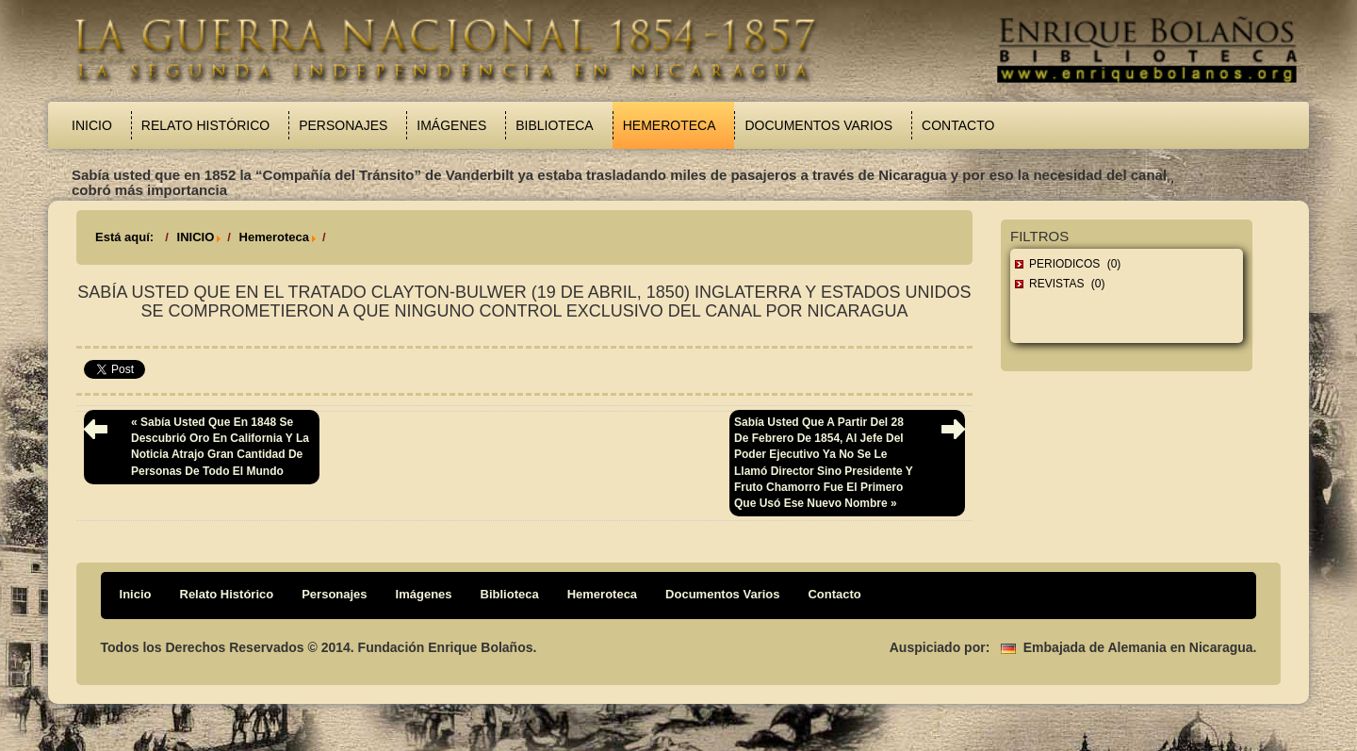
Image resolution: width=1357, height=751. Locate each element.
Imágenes (451, 125)
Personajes (343, 125)
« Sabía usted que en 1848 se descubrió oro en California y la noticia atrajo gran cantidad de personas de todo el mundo (220, 446)
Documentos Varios (818, 125)
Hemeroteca (669, 125)
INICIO (196, 237)
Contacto (958, 125)
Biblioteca (554, 125)
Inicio (92, 125)
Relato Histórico (205, 125)
